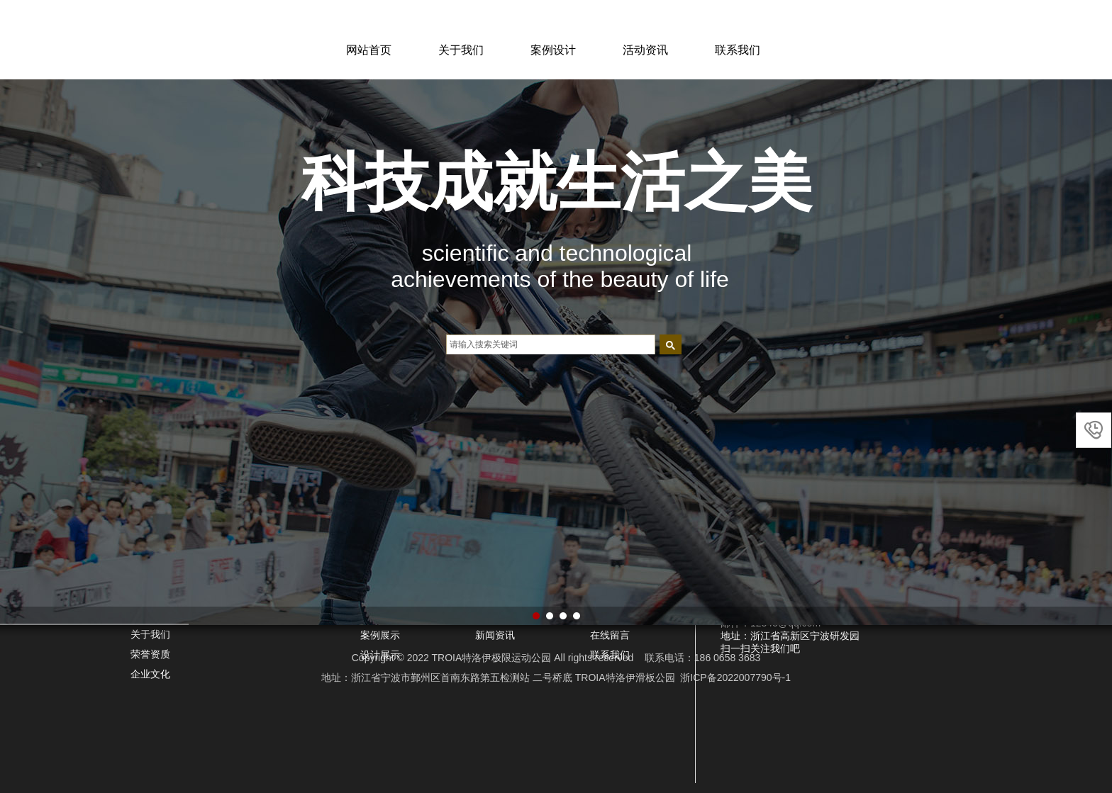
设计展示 (380, 654)
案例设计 (553, 50)
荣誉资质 (150, 654)
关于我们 (461, 50)
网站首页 (368, 50)
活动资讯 (645, 50)
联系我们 (737, 50)
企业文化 (150, 674)
